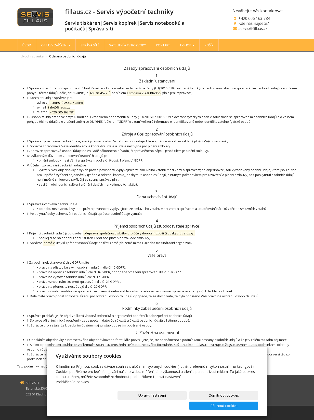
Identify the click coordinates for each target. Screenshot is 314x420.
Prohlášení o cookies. (73, 392)
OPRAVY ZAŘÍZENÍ (55, 45)
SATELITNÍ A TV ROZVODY (127, 45)
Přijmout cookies (239, 405)
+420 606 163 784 (254, 18)
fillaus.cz (78, 11)
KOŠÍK (209, 45)
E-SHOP (187, 45)
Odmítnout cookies (199, 405)
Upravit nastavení (159, 405)
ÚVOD (26, 45)
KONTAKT (163, 45)
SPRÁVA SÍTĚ (89, 45)
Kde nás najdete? (253, 23)
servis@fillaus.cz (252, 28)
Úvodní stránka (32, 56)
